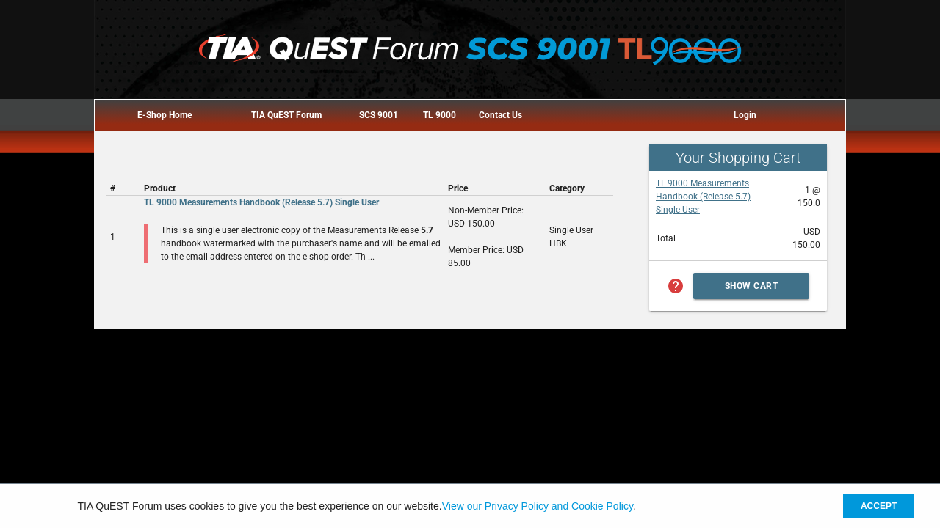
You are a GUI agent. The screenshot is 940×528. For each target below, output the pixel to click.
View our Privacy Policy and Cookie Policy (537, 506)
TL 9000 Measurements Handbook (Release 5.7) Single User (703, 196)
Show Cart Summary (751, 290)
